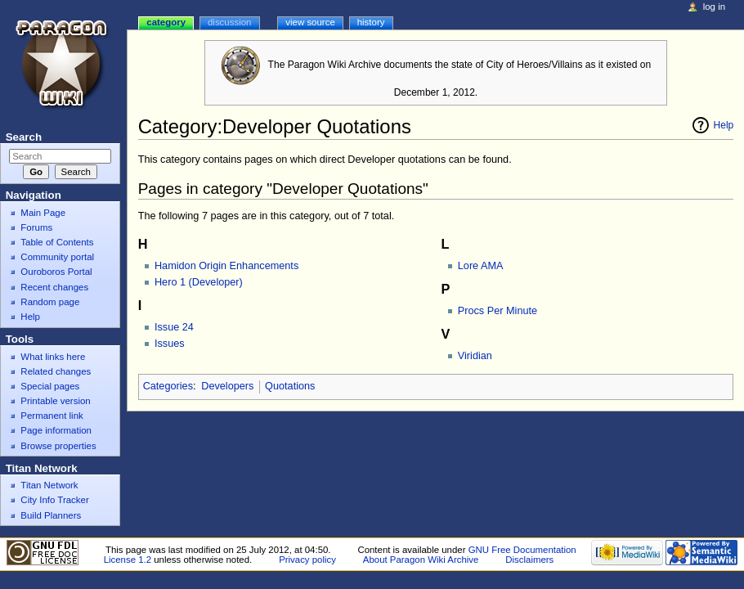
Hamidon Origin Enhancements (226, 266)
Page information (56, 430)
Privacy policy (307, 559)
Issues (170, 343)
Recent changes (54, 287)
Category (166, 22)
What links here (52, 357)
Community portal (57, 257)
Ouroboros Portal (56, 272)
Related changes (55, 371)
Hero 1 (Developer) (199, 282)
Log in (714, 6)
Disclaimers (529, 559)
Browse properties (58, 446)
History (371, 22)
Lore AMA (481, 266)
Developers (227, 386)
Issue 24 (174, 327)
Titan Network (49, 485)
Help (724, 125)
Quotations (290, 386)
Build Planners (50, 515)
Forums (36, 227)
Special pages (49, 386)
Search (24, 137)
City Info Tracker (54, 500)
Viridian (475, 356)
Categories (168, 386)
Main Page (42, 213)
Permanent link (51, 415)
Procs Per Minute (497, 311)
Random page (49, 302)
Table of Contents (56, 242)
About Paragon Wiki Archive (421, 559)
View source (309, 22)
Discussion (229, 22)
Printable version (55, 401)
